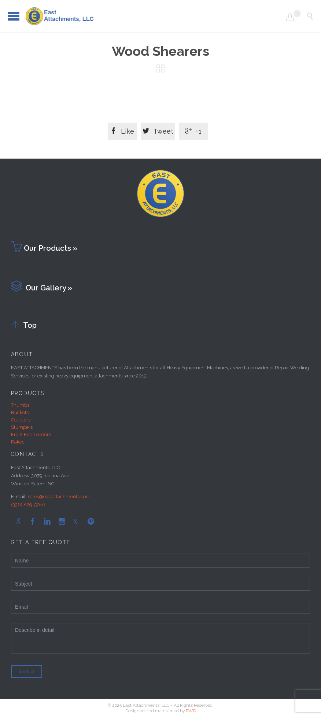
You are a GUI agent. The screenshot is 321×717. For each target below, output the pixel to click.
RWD (191, 710)
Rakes (17, 442)
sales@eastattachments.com (59, 496)
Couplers (20, 420)
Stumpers (22, 427)
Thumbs (20, 405)
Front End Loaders (31, 434)
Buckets (20, 412)
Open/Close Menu (13, 16)
